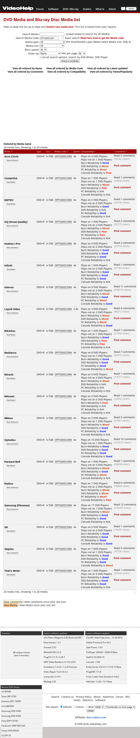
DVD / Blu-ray (70, 9)
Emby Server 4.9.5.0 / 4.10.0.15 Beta (103, 666)
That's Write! (12, 570)
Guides (87, 9)
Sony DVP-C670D (9, 720)
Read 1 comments (124, 177)
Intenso (9, 287)
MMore (8, 418)
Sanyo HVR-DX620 (10, 730)
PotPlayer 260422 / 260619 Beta (101, 652)
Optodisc (10, 440)
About (112, 9)
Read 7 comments (124, 351)
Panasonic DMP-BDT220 (13, 725)
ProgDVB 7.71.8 (93, 671)
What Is (100, 9)
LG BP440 (6, 691)
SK (6, 527)
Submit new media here (60, 26)
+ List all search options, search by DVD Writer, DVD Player (74, 57)
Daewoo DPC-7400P (11, 701)
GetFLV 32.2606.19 (95, 657)
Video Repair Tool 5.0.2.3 (56, 671)
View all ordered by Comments (25, 71)
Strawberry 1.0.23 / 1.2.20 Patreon (60, 666)
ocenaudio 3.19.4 (52, 676)
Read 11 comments (125, 286)
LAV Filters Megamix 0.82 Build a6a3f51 (63, 637)
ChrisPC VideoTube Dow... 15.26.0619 (104, 637)
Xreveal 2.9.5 (50, 647)
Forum (40, 9)
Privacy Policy (84, 696)
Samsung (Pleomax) (16, 505)
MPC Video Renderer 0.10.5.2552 (60, 662)
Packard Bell (12, 461)
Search (55, 696)
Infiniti (8, 265)
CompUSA (10, 178)
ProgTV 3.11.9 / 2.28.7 (54, 657)
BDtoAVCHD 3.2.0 (52, 652)
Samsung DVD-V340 (11, 711)
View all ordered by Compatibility (66, 71)
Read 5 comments (124, 155)
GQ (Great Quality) (15, 221)
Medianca (10, 352)
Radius (8, 483)
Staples (9, 549)
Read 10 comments (125, 439)
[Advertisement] (70, 113)
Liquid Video (12, 309)
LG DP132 (6, 735)
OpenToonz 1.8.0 (94, 647)
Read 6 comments (124, 482)
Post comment (122, 165)
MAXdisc (9, 331)
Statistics (88, 700)
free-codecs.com (96, 717)
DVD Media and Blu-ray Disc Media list (42, 19)
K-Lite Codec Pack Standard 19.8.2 (102, 676)
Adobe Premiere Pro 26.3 (98, 642)
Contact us (67, 696)
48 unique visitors (21, 652)
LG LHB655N (7, 706)
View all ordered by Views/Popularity (111, 71)
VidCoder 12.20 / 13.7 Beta (99, 681)
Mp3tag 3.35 (50, 681)
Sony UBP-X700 (8, 696)
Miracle (8, 374)
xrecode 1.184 (93, 662)
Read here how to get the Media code (102, 38)
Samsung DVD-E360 (11, 715)
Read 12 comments (125, 504)
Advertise (108, 696)
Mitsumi (9, 396)
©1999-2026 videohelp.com (91, 724)
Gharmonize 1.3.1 (52, 642)
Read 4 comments (124, 308)
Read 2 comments (124, 221)
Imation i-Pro (12, 243)
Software (53, 9)
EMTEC (9, 200)
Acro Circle (11, 156)
